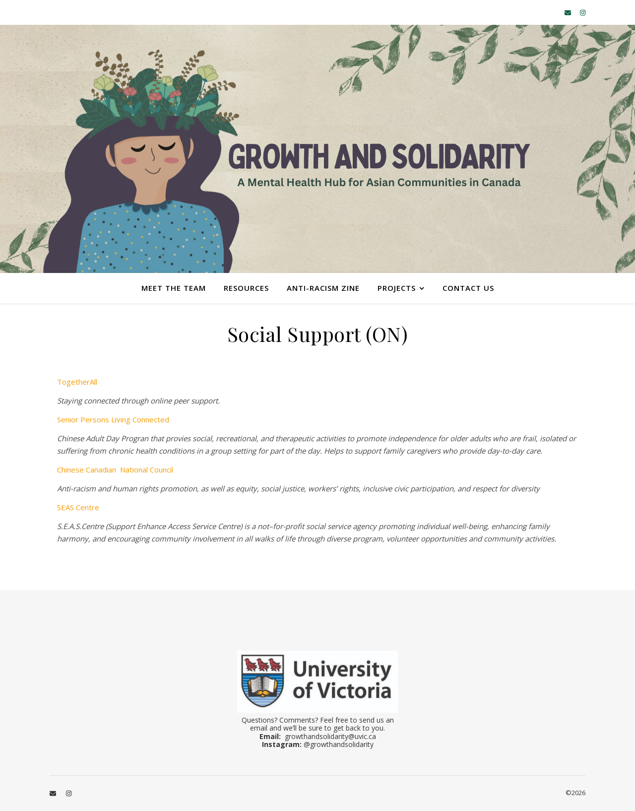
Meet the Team (173, 288)
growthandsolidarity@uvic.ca (330, 736)
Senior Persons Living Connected (113, 419)
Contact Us (468, 288)
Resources (246, 288)
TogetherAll (77, 382)
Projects (397, 288)
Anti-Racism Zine (323, 288)
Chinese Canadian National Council (115, 469)
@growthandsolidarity (339, 744)
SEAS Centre (78, 507)
